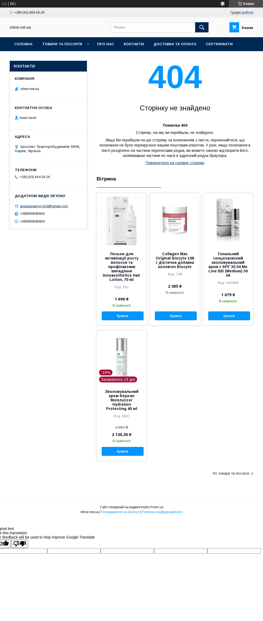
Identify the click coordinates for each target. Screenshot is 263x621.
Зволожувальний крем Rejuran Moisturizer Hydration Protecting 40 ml (121, 400)
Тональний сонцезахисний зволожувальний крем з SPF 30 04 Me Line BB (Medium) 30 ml (228, 264)
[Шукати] (202, 27)
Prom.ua (157, 507)
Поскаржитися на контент (120, 512)
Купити (122, 316)
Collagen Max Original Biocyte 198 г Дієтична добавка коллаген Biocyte (175, 260)
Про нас (105, 44)
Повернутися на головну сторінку (175, 163)
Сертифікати (219, 44)
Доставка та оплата (175, 44)
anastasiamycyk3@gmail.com (44, 206)
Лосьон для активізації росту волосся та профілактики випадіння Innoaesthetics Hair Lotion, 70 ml (121, 267)
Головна (23, 44)
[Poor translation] (19, 543)
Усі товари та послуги (231, 473)
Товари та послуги (62, 44)
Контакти (134, 44)
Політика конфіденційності (162, 512)
